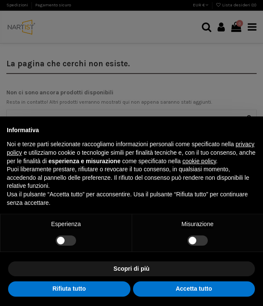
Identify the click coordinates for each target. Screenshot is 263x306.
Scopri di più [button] (131, 268)
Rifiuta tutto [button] (69, 288)
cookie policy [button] (199, 161)
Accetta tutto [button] (193, 288)
